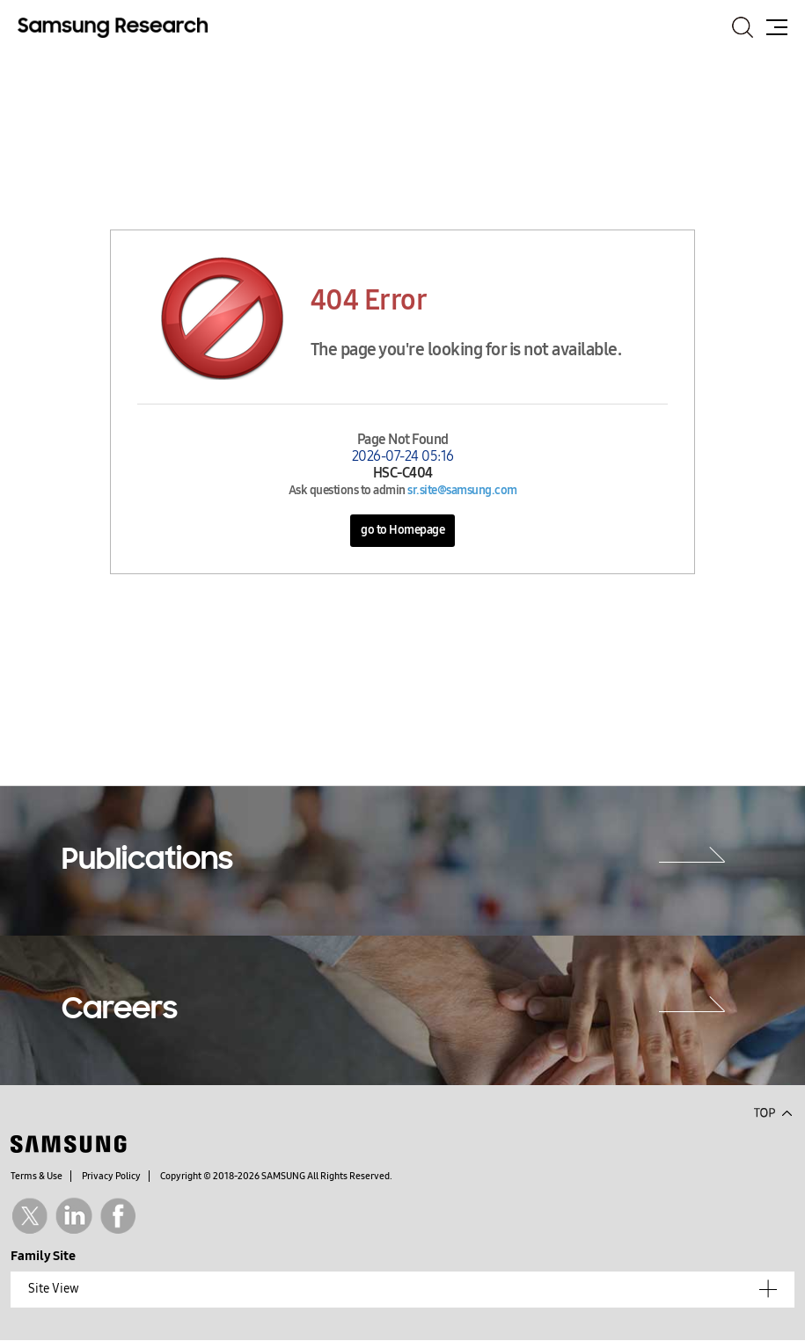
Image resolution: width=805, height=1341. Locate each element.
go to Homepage (402, 529)
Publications (147, 861)
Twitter (29, 1216)
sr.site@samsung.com (462, 490)
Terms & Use (36, 1176)
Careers (120, 1010)
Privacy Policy (111, 1176)
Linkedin (73, 1216)
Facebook (118, 1216)
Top (772, 1111)
